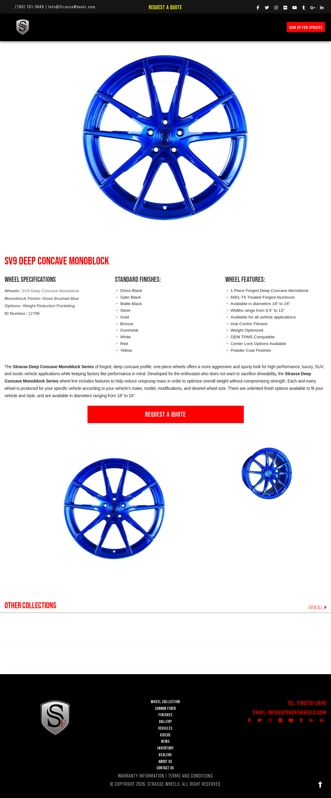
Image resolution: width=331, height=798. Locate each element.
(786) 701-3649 (29, 6)
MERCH (264, 27)
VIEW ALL (317, 607)
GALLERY (165, 721)
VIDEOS (174, 27)
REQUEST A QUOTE (165, 414)
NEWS (191, 27)
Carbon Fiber (93, 27)
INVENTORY (243, 27)
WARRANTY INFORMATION (141, 775)
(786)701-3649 (311, 703)
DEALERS (165, 755)
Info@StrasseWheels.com (71, 6)
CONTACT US (165, 768)
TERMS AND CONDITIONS (190, 775)
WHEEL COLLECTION (59, 27)
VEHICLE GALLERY (147, 27)
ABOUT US (165, 761)
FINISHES (119, 27)
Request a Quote (165, 7)
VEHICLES (165, 728)
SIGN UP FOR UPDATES (305, 27)
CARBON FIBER (165, 708)
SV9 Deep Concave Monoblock (50, 291)
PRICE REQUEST (215, 27)
